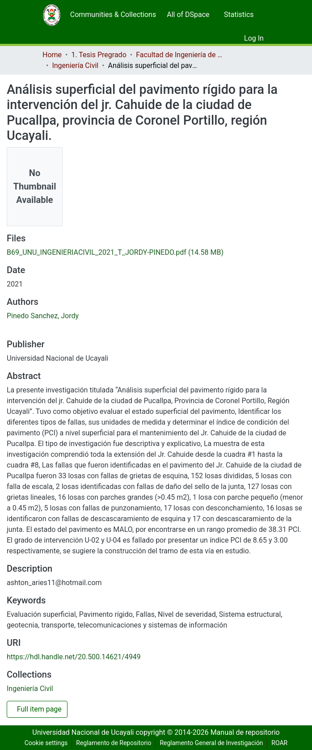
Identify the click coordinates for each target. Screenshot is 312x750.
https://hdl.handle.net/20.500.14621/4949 (74, 657)
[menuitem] (111, 14)
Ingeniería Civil (75, 66)
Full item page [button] (39, 709)
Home (52, 55)
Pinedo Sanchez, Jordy (41, 316)
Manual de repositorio (246, 732)
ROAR (282, 743)
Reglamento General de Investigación (212, 743)
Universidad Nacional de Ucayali (83, 732)
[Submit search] (223, 38)
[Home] (51, 15)
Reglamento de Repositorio (111, 743)
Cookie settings (42, 743)
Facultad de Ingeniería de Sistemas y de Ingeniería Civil (182, 55)
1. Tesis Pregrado (99, 55)
